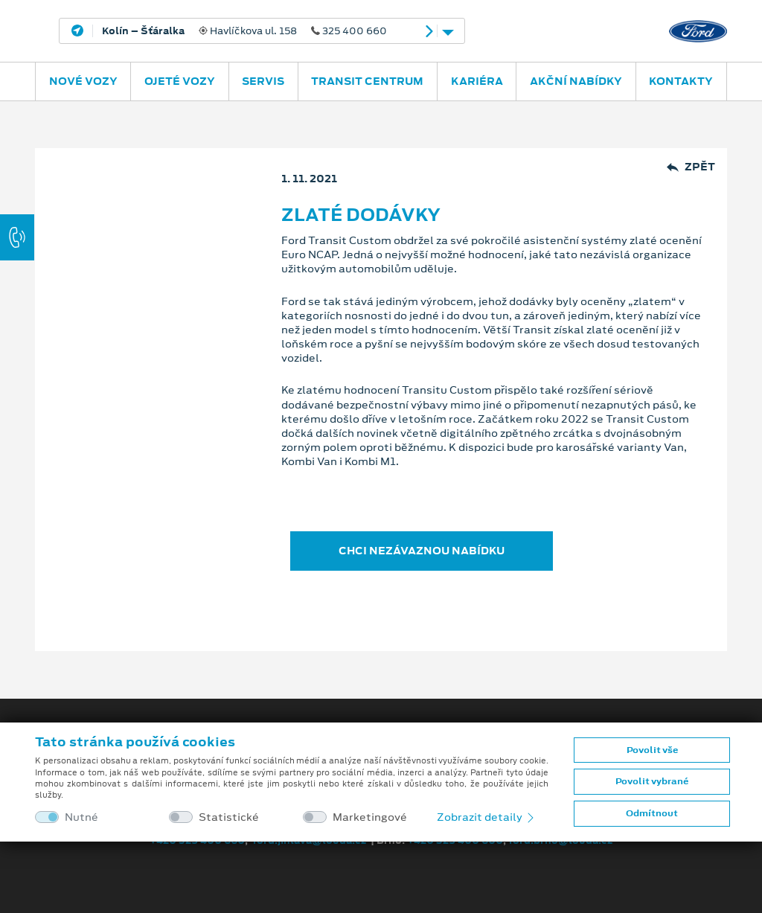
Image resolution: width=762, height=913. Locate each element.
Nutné (81, 817)
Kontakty (681, 81)
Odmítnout (652, 813)
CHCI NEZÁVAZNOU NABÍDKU (422, 550)
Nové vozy (83, 81)
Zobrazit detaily (487, 817)
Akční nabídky (576, 81)
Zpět (691, 167)
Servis (263, 81)
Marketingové (370, 817)
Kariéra (477, 81)
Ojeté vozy (179, 81)
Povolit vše (652, 750)
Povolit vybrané (651, 781)
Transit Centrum (367, 81)
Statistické (229, 817)
